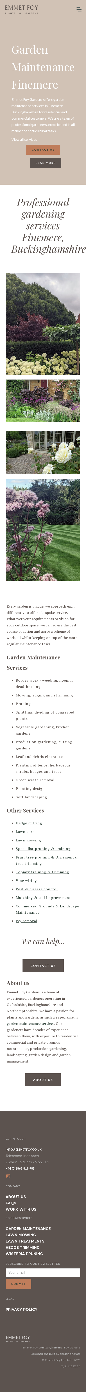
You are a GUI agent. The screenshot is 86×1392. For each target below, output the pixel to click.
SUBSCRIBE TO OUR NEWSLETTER (33, 1263)
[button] (79, 9)
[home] (21, 9)
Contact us (43, 149)
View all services (24, 139)
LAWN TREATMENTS (25, 1241)
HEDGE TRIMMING (23, 1247)
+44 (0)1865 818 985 (20, 1168)
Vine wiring (26, 880)
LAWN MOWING (21, 1235)
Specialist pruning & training (43, 848)
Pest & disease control (37, 889)
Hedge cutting (29, 823)
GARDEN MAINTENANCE (28, 1229)
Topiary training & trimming (42, 871)
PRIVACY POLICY (21, 1309)
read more (46, 163)
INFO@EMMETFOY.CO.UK (24, 1149)
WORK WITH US (21, 1209)
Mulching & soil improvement (43, 897)
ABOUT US (16, 1197)
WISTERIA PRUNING (24, 1254)
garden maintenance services (30, 1023)
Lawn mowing (28, 840)
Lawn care (25, 831)
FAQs (11, 1203)
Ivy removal (26, 920)
